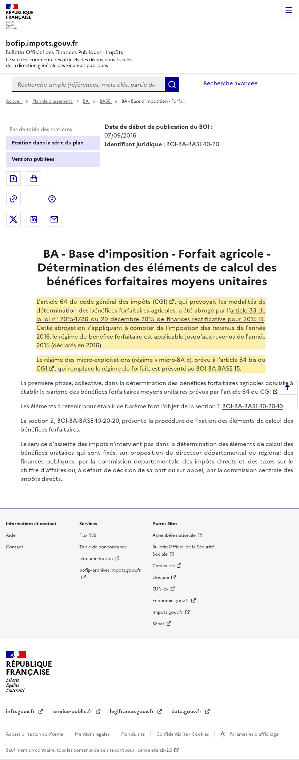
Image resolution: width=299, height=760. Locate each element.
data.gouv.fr (187, 711)
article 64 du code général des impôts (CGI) (103, 301)
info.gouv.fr (21, 711)
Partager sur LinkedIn (34, 219)
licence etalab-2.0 (153, 750)
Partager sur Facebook (52, 199)
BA (86, 101)
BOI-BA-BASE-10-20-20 (88, 420)
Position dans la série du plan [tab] (48, 143)
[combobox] (88, 84)
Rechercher (172, 84)
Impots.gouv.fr (167, 612)
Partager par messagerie (54, 219)
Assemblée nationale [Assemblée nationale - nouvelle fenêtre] (174, 535)
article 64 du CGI (247, 391)
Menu (289, 10)
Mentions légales (93, 734)
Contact (14, 547)
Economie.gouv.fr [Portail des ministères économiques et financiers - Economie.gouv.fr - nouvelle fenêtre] (170, 600)
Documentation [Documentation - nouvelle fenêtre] (96, 558)
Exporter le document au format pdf (13, 178)
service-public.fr (73, 711)
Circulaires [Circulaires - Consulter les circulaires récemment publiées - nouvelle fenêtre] (163, 566)
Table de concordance (103, 547)
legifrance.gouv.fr (132, 711)
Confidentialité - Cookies (183, 734)
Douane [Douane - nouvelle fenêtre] (160, 577)
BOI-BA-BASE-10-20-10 (252, 406)
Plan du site (133, 734)
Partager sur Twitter (13, 219)
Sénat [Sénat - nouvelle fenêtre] (158, 624)
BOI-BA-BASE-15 (218, 368)
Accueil (14, 101)
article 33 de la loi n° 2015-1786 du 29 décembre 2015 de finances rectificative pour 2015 (151, 314)
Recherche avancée (230, 83)
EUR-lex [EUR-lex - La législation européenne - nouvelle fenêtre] (160, 589)
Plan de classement (52, 101)
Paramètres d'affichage (253, 734)
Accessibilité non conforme (35, 734)
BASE (106, 101)
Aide (11, 535)
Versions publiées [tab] (33, 159)
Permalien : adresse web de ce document (13, 199)
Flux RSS (87, 535)
